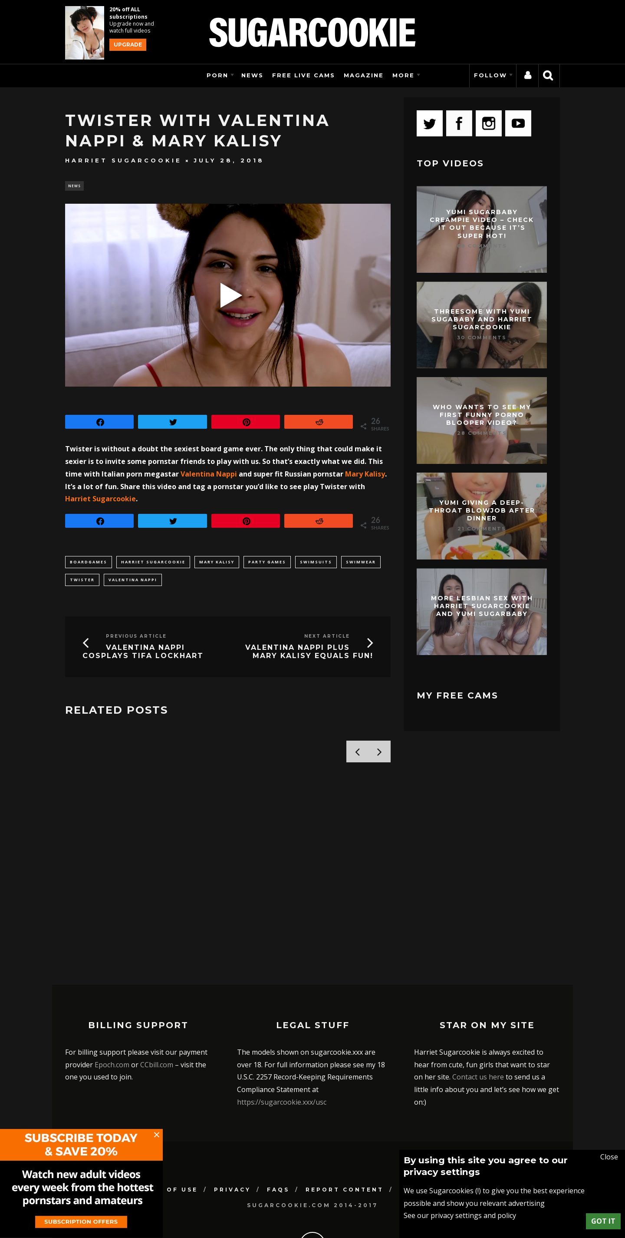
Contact (420, 1135)
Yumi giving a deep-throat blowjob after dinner (482, 510)
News (252, 75)
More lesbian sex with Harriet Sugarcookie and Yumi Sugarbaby (482, 606)
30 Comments (482, 337)
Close (609, 1157)
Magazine (364, 75)
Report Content (345, 1135)
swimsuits (316, 563)
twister (82, 581)
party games (267, 563)
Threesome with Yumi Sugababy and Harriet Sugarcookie (482, 319)
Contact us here (478, 1022)
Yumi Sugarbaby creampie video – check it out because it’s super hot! (482, 224)
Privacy (232, 1135)
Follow (490, 75)
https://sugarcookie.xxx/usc (281, 1047)
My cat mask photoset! (125, 866)
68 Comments (482, 246)
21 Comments (481, 529)
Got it (603, 1221)
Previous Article (136, 637)
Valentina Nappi (209, 475)
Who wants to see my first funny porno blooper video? (482, 415)
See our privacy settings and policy (460, 1215)
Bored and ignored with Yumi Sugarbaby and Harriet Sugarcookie (306, 876)
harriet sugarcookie (153, 563)
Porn (217, 75)
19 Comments (481, 624)
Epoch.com (112, 1010)
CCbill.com (156, 1010)
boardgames (88, 563)
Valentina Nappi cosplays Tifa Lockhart (143, 653)
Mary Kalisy (365, 475)
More (403, 75)
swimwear (361, 563)
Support (477, 1135)
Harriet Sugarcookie (123, 160)
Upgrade (128, 44)
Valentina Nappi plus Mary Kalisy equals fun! (309, 653)
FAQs (278, 1135)
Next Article (327, 637)
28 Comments (482, 433)
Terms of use (166, 1135)
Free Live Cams (303, 75)
